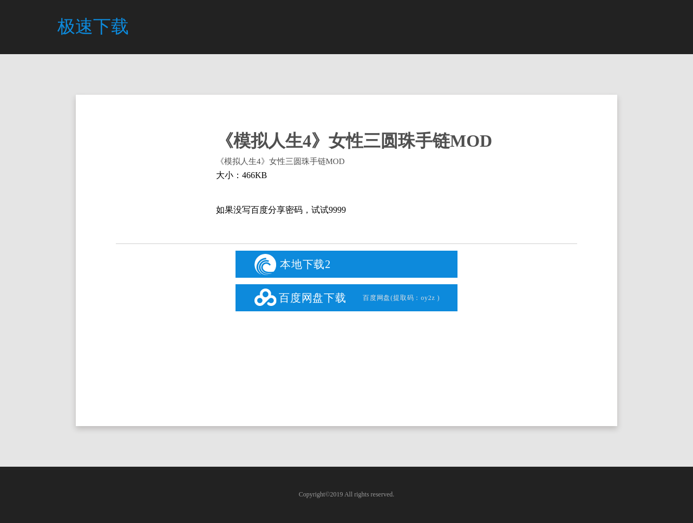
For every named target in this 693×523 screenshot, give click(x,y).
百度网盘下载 (351, 297)
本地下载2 (292, 264)
